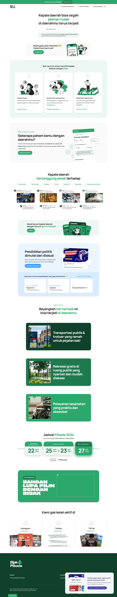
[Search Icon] (58, 29)
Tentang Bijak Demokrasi (17, 578)
